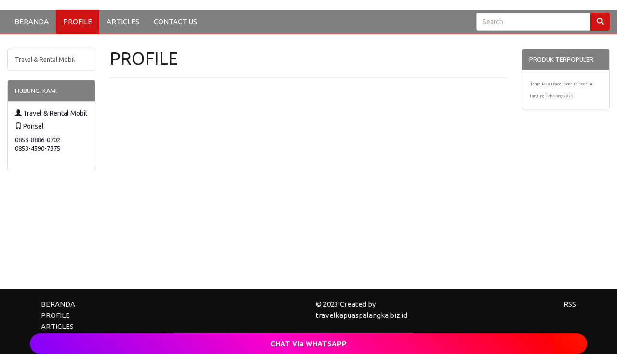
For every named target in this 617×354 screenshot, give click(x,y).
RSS (569, 304)
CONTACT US (175, 21)
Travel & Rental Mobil (45, 59)
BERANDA (31, 21)
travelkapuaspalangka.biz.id (361, 315)
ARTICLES (123, 21)
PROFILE (77, 21)
